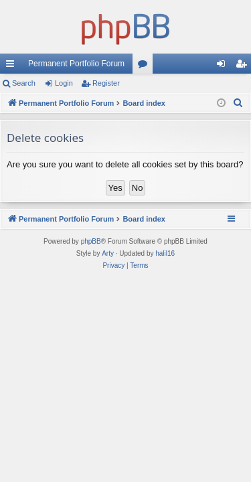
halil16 (165, 253)
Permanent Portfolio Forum (76, 63)
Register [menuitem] (244, 66)
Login (64, 83)
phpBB (91, 241)
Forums (145, 66)
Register (106, 83)
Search (23, 83)
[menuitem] (238, 103)
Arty (108, 253)
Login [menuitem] (224, 66)
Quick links (12, 66)
